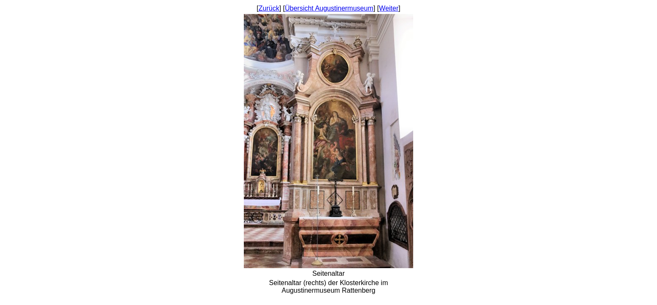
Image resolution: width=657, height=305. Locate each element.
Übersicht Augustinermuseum (329, 8)
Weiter (388, 8)
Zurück (269, 8)
